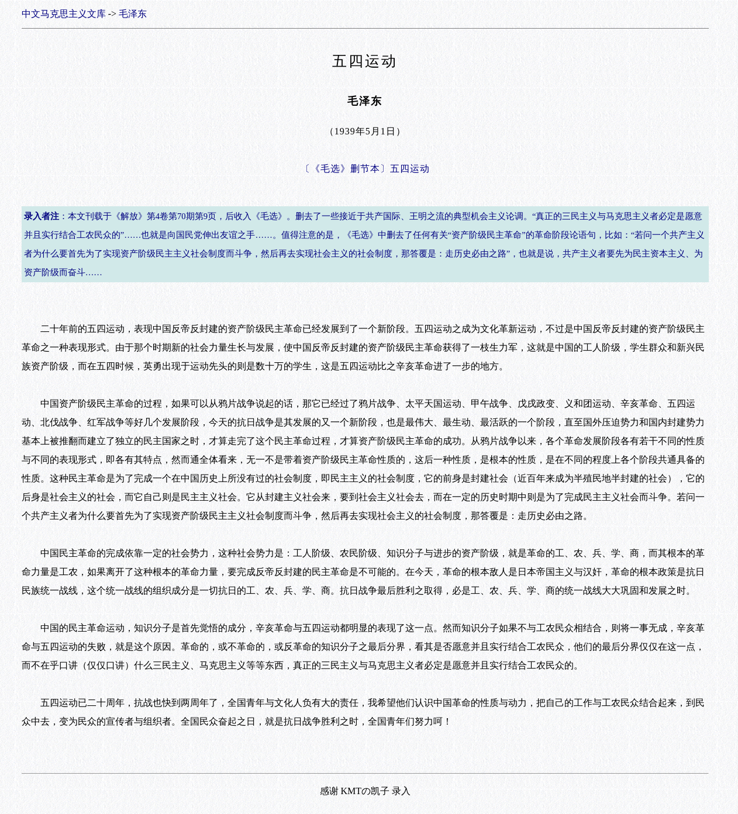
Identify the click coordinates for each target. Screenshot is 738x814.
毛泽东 (133, 14)
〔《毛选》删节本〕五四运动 (365, 169)
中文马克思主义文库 (64, 14)
